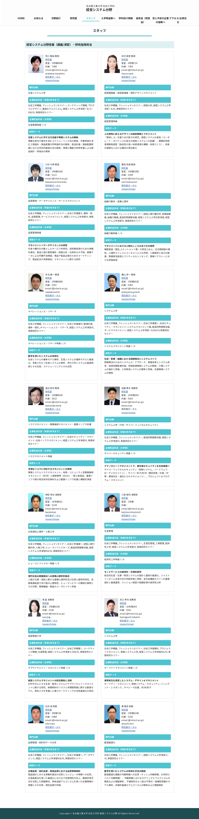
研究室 (73, 18)
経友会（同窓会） (143, 20)
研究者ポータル (52, 77)
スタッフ (90, 18)
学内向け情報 (126, 18)
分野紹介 (56, 18)
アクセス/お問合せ (178, 20)
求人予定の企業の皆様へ (160, 20)
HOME (21, 18)
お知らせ (38, 18)
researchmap (52, 80)
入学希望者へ (108, 18)
